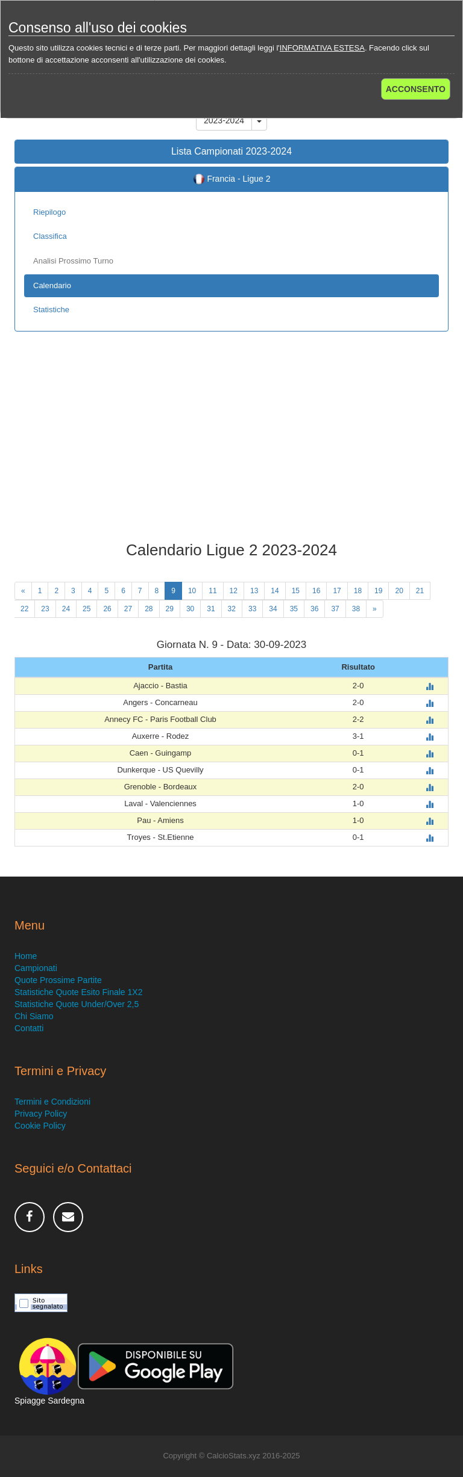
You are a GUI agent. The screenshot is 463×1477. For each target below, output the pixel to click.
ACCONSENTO (416, 89)
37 (335, 609)
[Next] (374, 609)
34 (273, 609)
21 (420, 591)
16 (316, 591)
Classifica (50, 236)
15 (296, 591)
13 (254, 591)
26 (107, 609)
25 (86, 609)
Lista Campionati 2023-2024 (231, 151)
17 (337, 591)
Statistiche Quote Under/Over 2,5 (76, 1004)
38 (356, 609)
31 (211, 609)
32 (232, 609)
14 (275, 591)
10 (192, 591)
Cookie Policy (40, 1125)
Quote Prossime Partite (58, 980)
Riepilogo (49, 212)
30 (190, 609)
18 (358, 591)
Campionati (35, 968)
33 (252, 609)
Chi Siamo (34, 1016)
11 (212, 591)
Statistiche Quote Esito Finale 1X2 (78, 992)
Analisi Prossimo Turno (73, 260)
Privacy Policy (40, 1113)
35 (294, 609)
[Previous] (23, 591)
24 (66, 609)
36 (314, 609)
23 (45, 609)
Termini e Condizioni (52, 1101)
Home (25, 956)
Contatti (28, 1028)
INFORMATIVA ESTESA (322, 47)
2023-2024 (224, 120)
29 (170, 609)
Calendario (52, 285)
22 (24, 609)
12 (234, 591)
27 (128, 609)
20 (399, 591)
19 (378, 591)
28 (149, 609)
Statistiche (51, 309)
